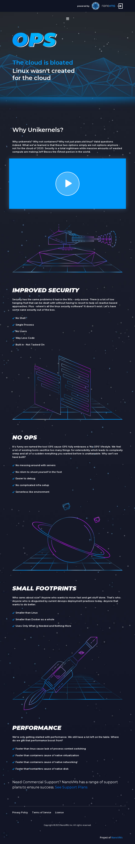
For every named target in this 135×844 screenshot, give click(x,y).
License (59, 812)
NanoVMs (117, 837)
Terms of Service (41, 812)
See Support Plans (71, 787)
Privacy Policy (20, 812)
